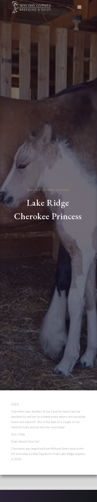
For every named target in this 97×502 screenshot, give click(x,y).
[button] (79, 7)
